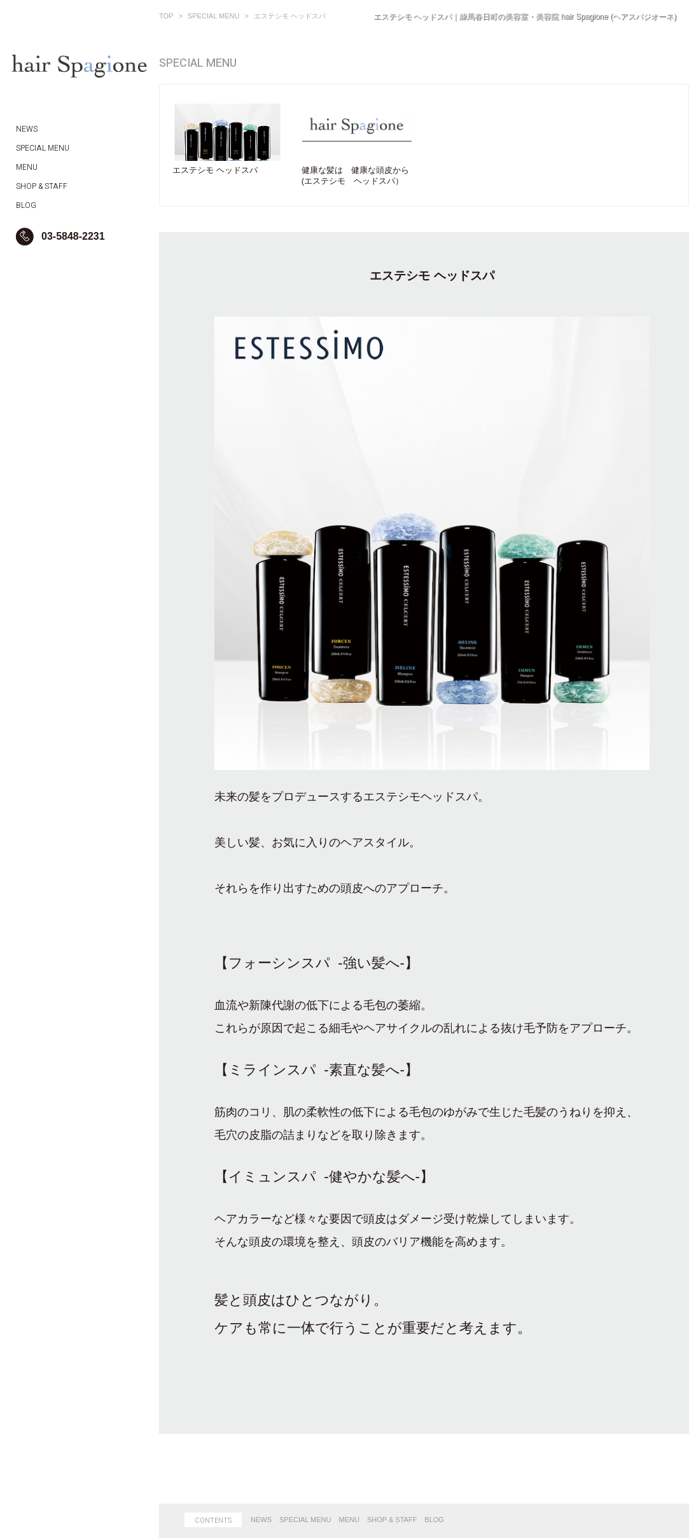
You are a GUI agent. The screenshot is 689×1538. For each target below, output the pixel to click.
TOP (166, 16)
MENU (349, 1519)
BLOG (434, 1519)
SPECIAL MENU (214, 16)
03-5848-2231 (73, 236)
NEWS (261, 1519)
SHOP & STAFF (392, 1519)
